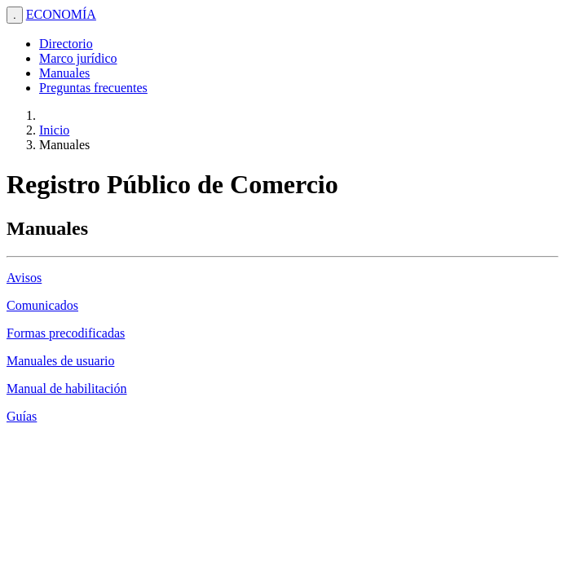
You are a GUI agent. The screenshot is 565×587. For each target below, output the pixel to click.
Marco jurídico (78, 58)
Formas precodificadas (66, 333)
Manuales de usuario (60, 361)
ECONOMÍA (61, 14)
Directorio (66, 44)
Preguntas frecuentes (93, 88)
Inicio (54, 130)
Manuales (64, 73)
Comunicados (42, 305)
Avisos (24, 278)
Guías (22, 416)
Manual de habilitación (67, 388)
